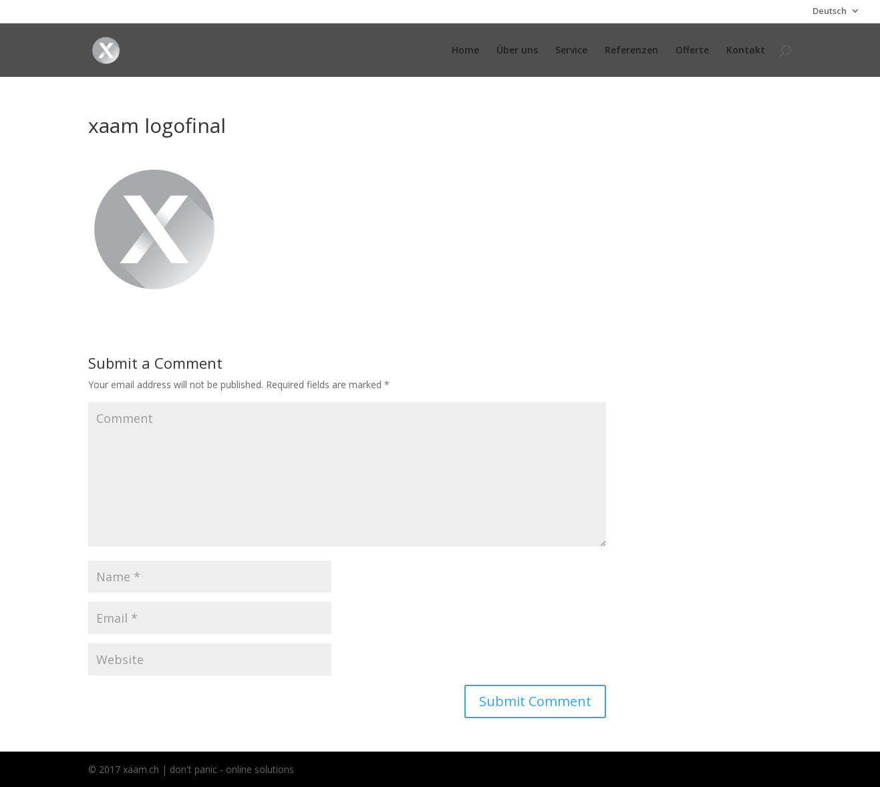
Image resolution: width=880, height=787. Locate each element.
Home (465, 50)
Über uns (517, 50)
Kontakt (745, 50)
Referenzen (631, 50)
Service (571, 50)
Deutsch (830, 12)
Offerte (692, 50)
